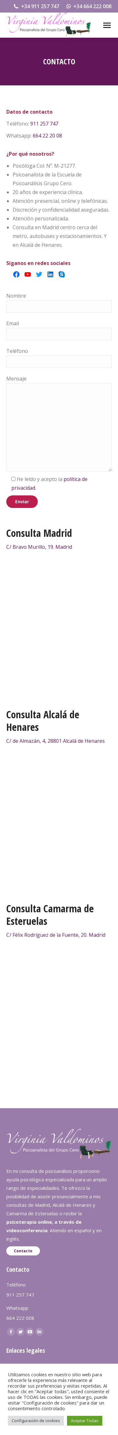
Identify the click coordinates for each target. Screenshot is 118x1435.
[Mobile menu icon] (107, 25)
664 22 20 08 (47, 135)
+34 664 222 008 (88, 6)
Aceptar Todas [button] (84, 1420)
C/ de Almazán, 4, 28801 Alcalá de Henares (55, 740)
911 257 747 (44, 123)
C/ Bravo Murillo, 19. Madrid (39, 546)
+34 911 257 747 (36, 6)
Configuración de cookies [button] (36, 1420)
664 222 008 (20, 1318)
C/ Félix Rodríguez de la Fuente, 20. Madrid (55, 934)
